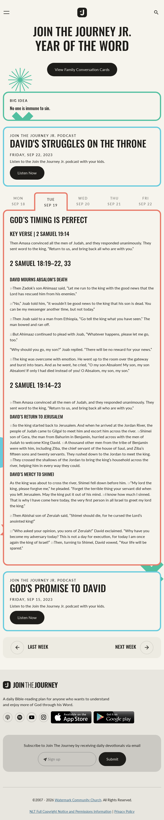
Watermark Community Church (78, 799)
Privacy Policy (124, 811)
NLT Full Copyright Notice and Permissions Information (70, 811)
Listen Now (27, 173)
